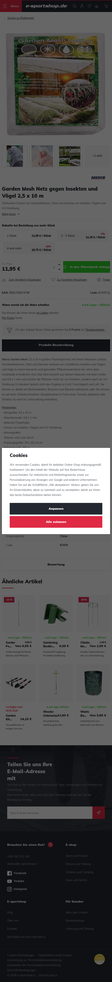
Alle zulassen (56, 522)
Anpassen (56, 508)
